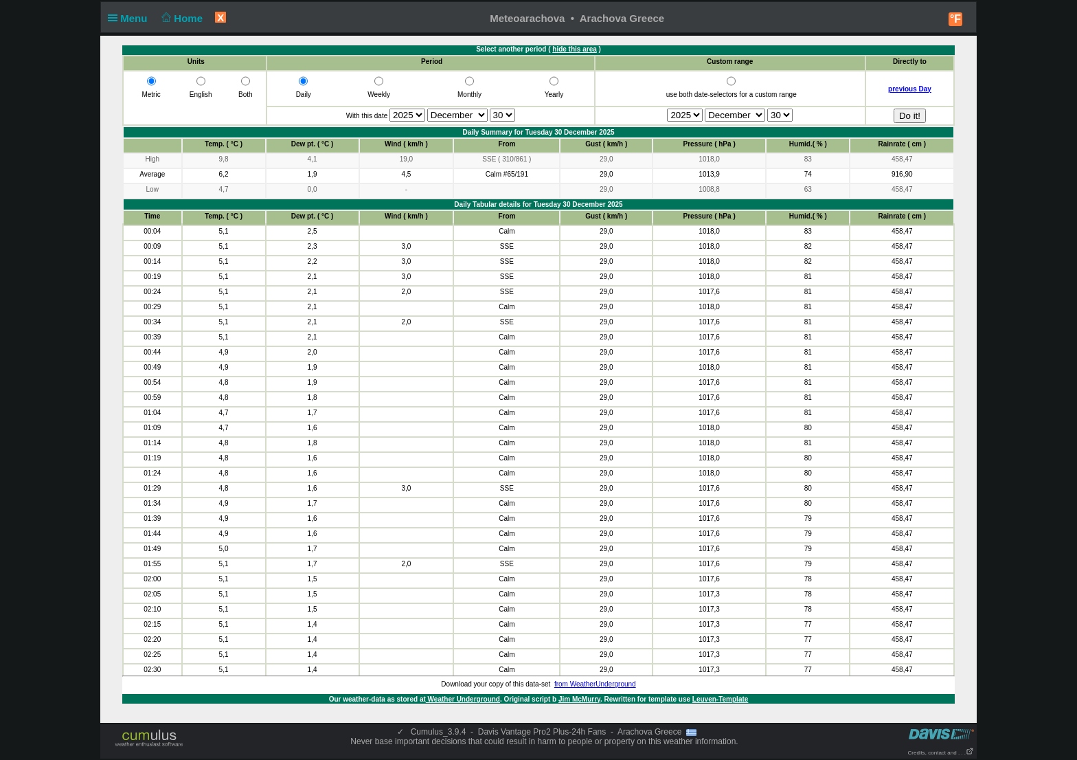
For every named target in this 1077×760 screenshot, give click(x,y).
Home (181, 18)
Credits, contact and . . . (941, 753)
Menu (130, 18)
